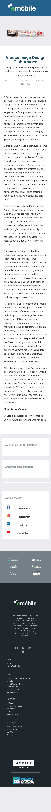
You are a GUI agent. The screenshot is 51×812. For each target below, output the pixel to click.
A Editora (10, 663)
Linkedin (23, 525)
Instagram (24, 516)
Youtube (23, 533)
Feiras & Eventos (13, 714)
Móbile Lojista (12, 729)
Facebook (24, 508)
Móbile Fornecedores (14, 727)
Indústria (10, 703)
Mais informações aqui (15, 409)
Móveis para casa (13, 735)
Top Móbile (10, 732)
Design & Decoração (14, 706)
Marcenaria (11, 709)
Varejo (9, 711)
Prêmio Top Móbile (13, 666)
